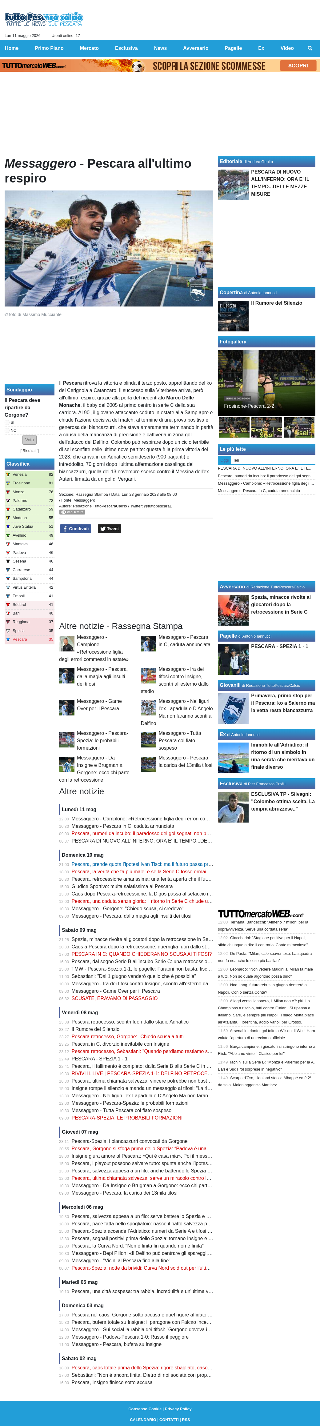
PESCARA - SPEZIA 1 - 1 (100, 1058)
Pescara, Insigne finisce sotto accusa (112, 1382)
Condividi (75, 529)
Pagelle (228, 636)
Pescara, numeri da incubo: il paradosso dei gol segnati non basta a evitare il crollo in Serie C (174, 833)
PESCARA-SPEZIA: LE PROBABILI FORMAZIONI (127, 1117)
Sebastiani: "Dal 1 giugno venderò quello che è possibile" (134, 976)
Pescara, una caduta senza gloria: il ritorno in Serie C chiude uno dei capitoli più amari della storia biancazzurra (193, 901)
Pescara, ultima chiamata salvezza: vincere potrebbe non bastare (143, 1081)
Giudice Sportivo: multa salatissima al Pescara (122, 886)
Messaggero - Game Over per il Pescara (116, 991)
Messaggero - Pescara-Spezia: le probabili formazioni (102, 741)
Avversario (232, 586)
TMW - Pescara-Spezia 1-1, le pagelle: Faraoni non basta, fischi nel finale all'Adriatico (164, 968)
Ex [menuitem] (261, 48)
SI (12, 422)
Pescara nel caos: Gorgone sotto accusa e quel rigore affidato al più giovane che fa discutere (173, 1314)
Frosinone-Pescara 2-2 (249, 406)
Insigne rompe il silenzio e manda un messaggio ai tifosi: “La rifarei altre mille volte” (162, 1088)
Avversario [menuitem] (195, 48)
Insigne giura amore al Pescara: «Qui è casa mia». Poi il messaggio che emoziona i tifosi (169, 1156)
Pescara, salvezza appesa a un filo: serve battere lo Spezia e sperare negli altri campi (165, 1216)
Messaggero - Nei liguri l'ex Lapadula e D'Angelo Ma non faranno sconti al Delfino (161, 1095)
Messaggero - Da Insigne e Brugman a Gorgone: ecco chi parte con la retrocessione (164, 1185)
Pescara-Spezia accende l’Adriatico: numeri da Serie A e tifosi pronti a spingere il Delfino (168, 1231)
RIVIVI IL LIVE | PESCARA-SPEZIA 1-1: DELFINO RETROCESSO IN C (150, 1073)
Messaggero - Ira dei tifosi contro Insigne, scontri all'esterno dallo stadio (150, 983)
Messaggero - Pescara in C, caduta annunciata (123, 826)
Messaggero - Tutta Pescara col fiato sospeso (180, 741)
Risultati (29, 450)
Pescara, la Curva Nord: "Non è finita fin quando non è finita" (138, 1245)
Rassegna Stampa (91, 494)
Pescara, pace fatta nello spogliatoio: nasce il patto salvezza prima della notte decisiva (166, 1223)
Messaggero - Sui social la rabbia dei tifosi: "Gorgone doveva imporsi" (148, 1329)
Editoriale (231, 161)
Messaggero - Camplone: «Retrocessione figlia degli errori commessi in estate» (158, 818)
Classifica (18, 464)
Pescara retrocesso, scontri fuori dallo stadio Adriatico (130, 1021)
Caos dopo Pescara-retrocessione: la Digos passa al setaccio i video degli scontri (160, 893)
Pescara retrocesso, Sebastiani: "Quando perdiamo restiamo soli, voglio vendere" (160, 1051)
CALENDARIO (143, 1419)
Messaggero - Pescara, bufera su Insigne (117, 1344)
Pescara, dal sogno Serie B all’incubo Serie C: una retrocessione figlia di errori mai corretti (170, 961)
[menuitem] (310, 48)
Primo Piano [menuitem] (49, 48)
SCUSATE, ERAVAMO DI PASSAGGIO (115, 998)
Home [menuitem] (11, 48)
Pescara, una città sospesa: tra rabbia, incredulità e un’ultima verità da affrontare (159, 1291)
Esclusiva (231, 783)
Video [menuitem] (287, 48)
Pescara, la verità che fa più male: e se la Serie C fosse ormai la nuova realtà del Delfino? (169, 871)
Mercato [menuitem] (89, 48)
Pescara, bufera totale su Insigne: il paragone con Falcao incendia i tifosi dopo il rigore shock (173, 1322)
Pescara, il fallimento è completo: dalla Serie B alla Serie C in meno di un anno (157, 1066)
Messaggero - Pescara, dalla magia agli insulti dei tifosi (102, 677)
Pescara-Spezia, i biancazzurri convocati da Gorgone (130, 1141)
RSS (186, 1419)
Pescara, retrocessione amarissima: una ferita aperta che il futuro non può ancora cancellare (172, 879)
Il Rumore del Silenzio (96, 1029)
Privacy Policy (178, 1409)
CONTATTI (169, 1419)
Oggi (224, 460)
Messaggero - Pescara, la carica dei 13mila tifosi (125, 1193)
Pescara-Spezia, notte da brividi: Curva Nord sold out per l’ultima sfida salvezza (158, 1268)
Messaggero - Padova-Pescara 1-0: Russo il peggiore (130, 1337)
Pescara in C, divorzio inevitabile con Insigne (121, 1044)
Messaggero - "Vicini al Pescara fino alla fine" (121, 1260)
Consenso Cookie (145, 1409)
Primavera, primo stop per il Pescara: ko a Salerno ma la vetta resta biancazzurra (283, 703)
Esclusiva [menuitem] (126, 48)
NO (14, 430)
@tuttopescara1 (158, 506)
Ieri (236, 460)
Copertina (231, 292)
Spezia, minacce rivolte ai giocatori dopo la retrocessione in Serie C (145, 939)
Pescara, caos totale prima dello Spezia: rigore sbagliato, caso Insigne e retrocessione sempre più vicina (186, 1367)
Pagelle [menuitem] (233, 48)
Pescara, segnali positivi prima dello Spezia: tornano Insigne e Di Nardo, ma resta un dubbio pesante (182, 1238)
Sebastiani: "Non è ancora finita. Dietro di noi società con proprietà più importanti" (160, 1375)
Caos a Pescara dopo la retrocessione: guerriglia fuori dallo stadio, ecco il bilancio (161, 946)
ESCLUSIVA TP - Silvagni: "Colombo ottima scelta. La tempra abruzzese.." (283, 801)
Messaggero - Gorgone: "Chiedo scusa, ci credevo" (128, 908)
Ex (223, 734)
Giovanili (230, 685)
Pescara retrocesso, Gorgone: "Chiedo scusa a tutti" (129, 1036)
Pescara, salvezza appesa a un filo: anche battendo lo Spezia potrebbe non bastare (163, 1170)
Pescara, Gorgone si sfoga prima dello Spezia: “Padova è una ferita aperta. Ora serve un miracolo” (179, 1148)
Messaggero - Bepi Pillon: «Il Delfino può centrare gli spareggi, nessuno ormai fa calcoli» (168, 1253)
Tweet (109, 529)
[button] (29, 440)
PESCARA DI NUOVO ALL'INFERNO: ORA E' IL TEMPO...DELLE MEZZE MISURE (163, 840)
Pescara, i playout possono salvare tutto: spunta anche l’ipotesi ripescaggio (154, 1163)
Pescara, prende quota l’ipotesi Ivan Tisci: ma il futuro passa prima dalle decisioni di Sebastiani (175, 864)
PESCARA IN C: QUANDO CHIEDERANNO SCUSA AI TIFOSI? (142, 954)
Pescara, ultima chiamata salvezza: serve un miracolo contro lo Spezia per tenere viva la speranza (179, 1178)
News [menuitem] (160, 48)
